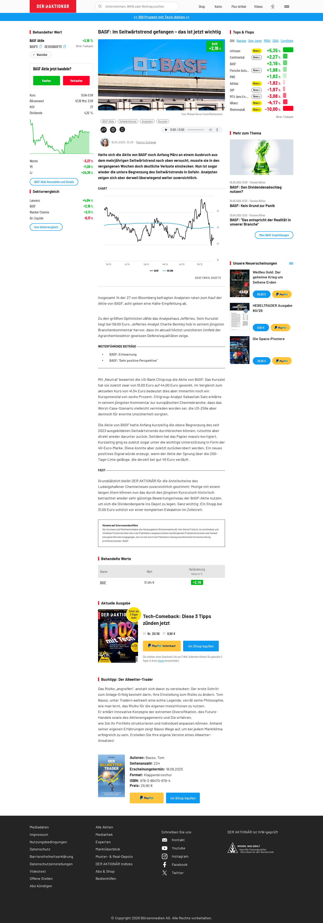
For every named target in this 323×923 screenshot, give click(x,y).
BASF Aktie (108, 121)
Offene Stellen (41, 878)
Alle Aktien (104, 827)
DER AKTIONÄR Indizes (114, 864)
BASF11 (36, 46)
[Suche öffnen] (100, 6)
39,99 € (261, 361)
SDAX (276, 40)
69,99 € (261, 294)
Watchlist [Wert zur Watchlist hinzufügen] (42, 55)
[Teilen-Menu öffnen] (104, 130)
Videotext (38, 871)
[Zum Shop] (202, 6)
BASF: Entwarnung (123, 354)
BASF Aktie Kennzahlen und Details (54, 182)
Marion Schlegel (146, 142)
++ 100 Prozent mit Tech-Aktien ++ (162, 17)
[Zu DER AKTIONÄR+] (238, 6)
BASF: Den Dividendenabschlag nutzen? (256, 189)
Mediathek (104, 834)
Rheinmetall (237, 109)
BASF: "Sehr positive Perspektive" (133, 360)
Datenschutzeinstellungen (51, 864)
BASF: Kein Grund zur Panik (252, 206)
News (256, 50)
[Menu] (286, 6)
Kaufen (46, 80)
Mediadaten (39, 827)
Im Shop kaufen (201, 646)
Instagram (175, 856)
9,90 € (260, 327)
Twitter (173, 872)
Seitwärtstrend (127, 121)
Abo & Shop (105, 871)
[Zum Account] (218, 6)
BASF (208, 277)
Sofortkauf (162, 645)
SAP (232, 90)
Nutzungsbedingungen (48, 842)
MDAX (267, 40)
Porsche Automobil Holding (239, 70)
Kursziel (162, 121)
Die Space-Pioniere (269, 338)
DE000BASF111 (55, 46)
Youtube (173, 848)
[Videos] (258, 6)
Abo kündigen (41, 886)
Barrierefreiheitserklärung (51, 856)
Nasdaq (241, 40)
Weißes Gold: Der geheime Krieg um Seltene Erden (268, 277)
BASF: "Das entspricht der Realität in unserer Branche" (260, 222)
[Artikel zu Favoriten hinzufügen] (122, 129)
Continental (237, 57)
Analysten (147, 121)
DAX (232, 40)
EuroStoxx (287, 40)
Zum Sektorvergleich (46, 227)
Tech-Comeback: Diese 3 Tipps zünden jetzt (177, 619)
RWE (232, 77)
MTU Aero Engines (239, 96)
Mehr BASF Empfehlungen (274, 235)
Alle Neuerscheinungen (286, 263)
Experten (103, 842)
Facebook (174, 864)
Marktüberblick (108, 849)
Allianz (234, 103)
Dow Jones (255, 40)
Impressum (39, 834)
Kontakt (173, 839)
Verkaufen (76, 80)
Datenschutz (40, 849)
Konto (161, 660)
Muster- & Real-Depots (114, 856)
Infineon (235, 51)
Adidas (234, 83)
